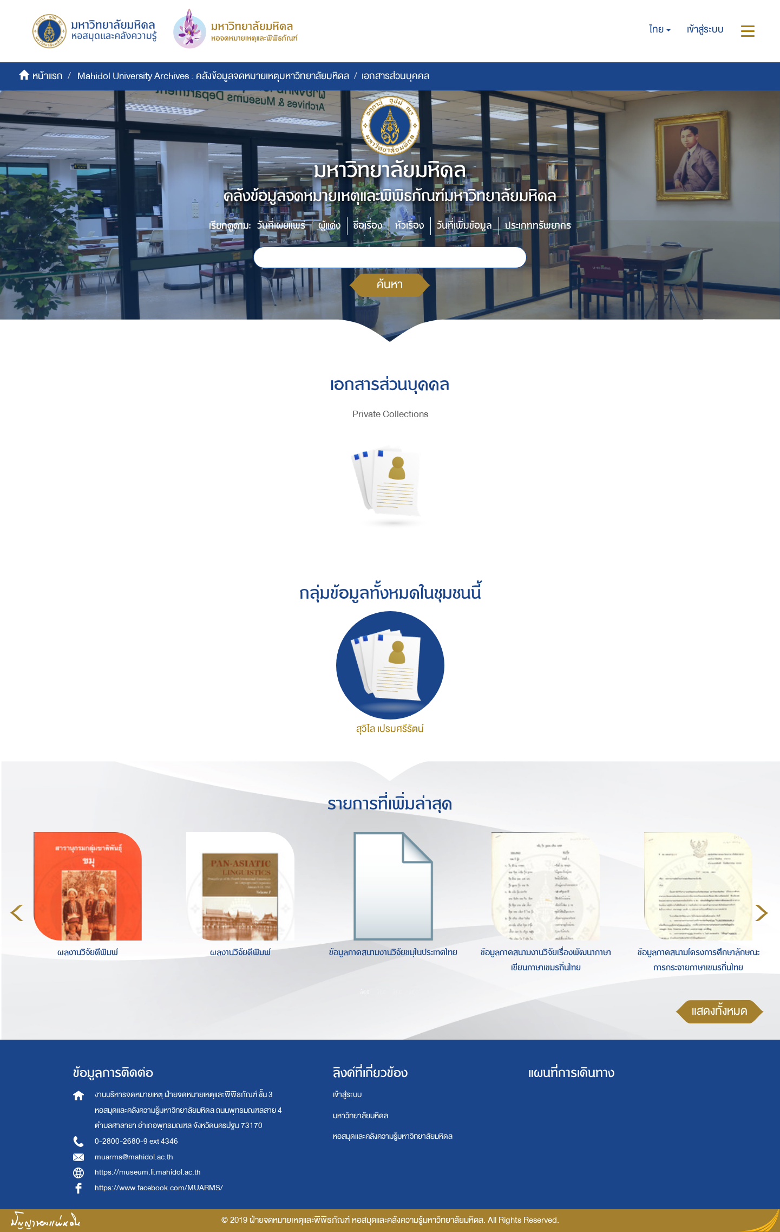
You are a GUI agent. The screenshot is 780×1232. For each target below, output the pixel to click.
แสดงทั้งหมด (720, 1011)
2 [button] (381, 991)
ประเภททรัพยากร (538, 225)
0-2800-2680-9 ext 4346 (136, 1141)
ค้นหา (390, 285)
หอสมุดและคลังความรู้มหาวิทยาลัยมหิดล (393, 1136)
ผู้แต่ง (329, 225)
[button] (660, 30)
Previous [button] (17, 913)
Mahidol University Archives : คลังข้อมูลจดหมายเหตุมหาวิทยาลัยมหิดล (213, 76)
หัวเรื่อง (409, 225)
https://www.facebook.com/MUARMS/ (159, 1188)
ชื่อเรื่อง (367, 225)
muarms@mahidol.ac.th (134, 1157)
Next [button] (761, 913)
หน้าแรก (47, 76)
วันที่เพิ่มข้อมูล (464, 225)
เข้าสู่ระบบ (347, 1094)
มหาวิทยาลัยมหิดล (360, 1116)
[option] (85, 911)
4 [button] (413, 991)
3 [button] (397, 991)
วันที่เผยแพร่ (281, 225)
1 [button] (364, 991)
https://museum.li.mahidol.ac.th (148, 1172)
